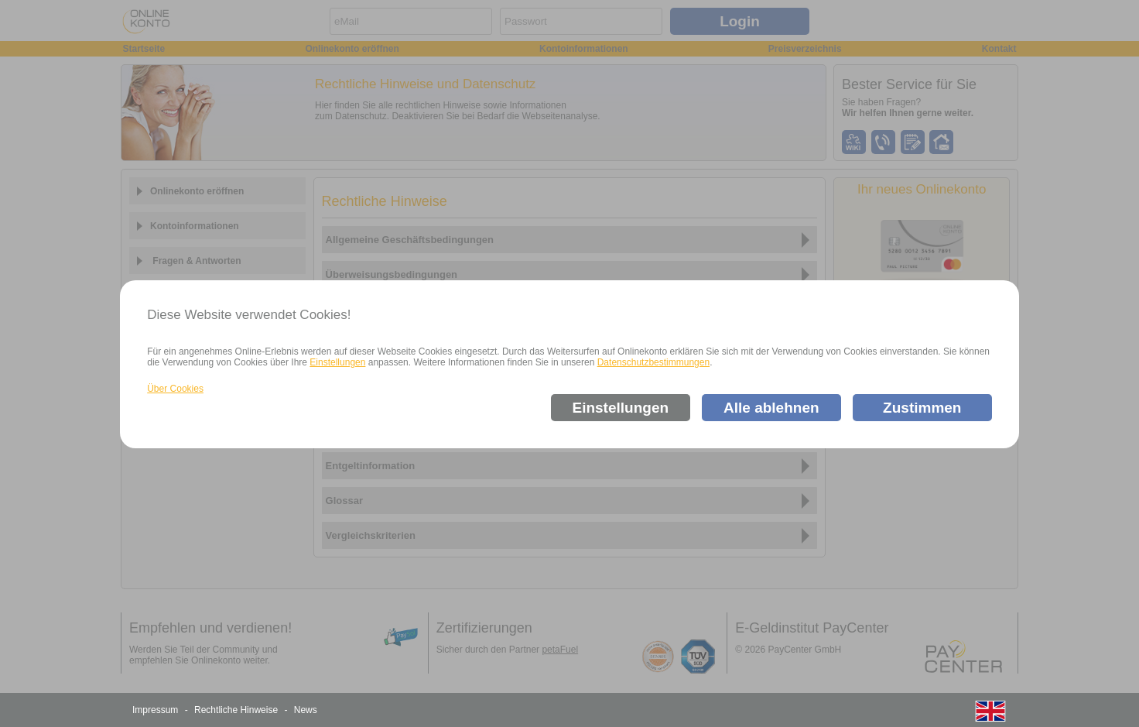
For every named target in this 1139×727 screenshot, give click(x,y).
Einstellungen (337, 362)
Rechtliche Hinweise (236, 710)
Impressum (155, 710)
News (305, 710)
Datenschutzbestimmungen (653, 362)
